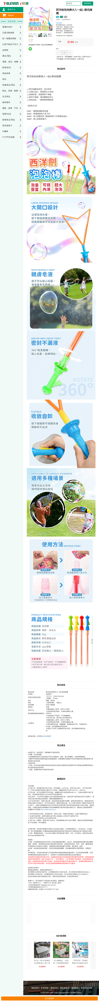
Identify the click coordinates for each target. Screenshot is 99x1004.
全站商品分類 (86, 988)
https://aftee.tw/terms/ (48, 809)
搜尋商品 (87, 3)
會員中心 (10, 9)
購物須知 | (54, 988)
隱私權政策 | (65, 988)
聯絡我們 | (35, 988)
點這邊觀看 (47, 736)
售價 (40, 967)
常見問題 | (45, 988)
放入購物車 (49, 998)
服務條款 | (75, 988)
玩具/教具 (59, 23)
